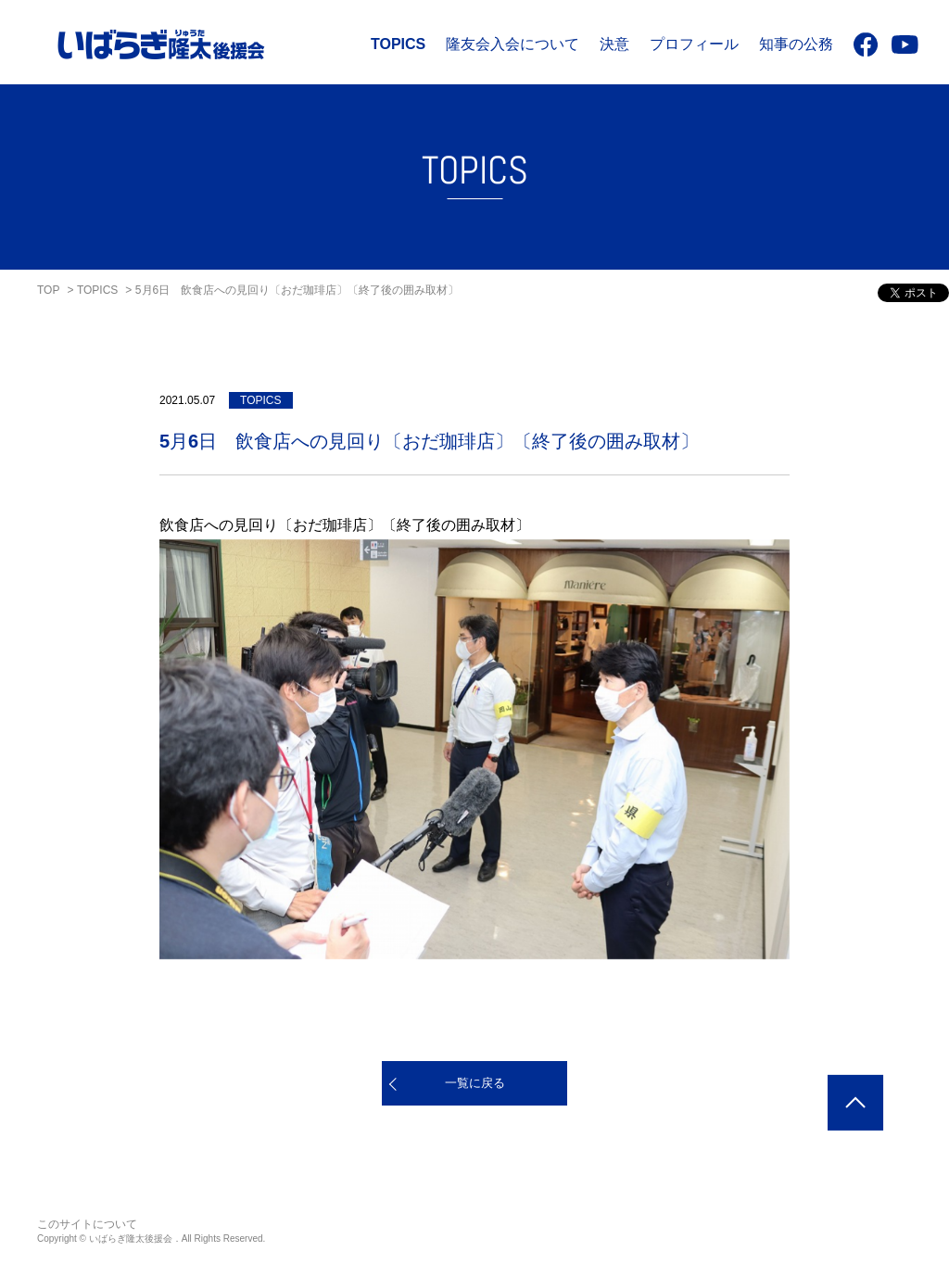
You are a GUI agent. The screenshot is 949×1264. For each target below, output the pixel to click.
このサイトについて (87, 1224)
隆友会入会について (512, 44)
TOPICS (398, 44)
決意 (614, 44)
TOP (48, 290)
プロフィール (694, 44)
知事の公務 (796, 44)
